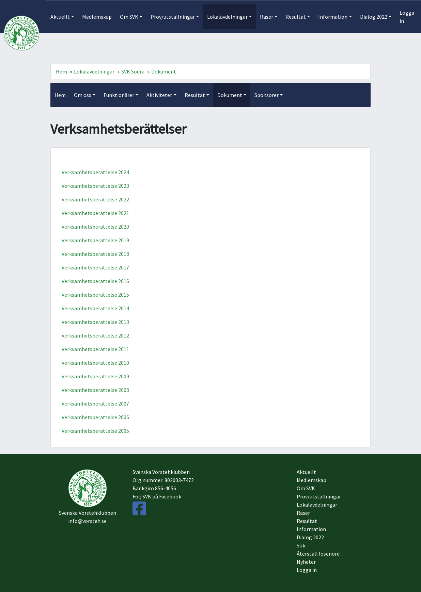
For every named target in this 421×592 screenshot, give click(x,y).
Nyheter (306, 561)
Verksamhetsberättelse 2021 (95, 213)
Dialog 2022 (310, 537)
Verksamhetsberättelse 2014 (95, 308)
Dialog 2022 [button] (373, 16)
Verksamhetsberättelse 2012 (95, 335)
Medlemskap (97, 16)
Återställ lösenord (318, 553)
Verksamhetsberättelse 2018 (95, 253)
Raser (303, 512)
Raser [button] (266, 16)
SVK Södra (132, 71)
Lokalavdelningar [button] (227, 16)
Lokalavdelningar (94, 71)
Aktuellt (306, 471)
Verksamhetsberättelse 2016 (95, 281)
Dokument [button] (229, 95)
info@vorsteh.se (87, 520)
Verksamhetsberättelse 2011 (95, 349)
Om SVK (306, 488)
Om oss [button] (82, 95)
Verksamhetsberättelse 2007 (95, 403)
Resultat (307, 520)
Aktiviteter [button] (159, 95)
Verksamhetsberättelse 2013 (95, 321)
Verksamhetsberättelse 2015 (95, 294)
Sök (301, 545)
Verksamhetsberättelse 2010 (95, 362)
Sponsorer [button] (266, 95)
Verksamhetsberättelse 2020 (95, 226)
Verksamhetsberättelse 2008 (95, 390)
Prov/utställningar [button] (173, 16)
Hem (61, 71)
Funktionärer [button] (119, 95)
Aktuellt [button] (60, 16)
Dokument (163, 71)
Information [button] (332, 16)
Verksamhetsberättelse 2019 (95, 240)
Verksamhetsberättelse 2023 (95, 185)
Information (311, 529)
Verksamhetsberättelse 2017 (95, 267)
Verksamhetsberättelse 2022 (95, 199)
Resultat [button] (295, 16)
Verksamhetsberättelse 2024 (95, 172)
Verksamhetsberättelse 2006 (95, 417)
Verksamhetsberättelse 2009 (95, 376)
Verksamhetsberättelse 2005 (95, 430)
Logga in (407, 16)
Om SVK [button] (129, 16)
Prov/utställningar (319, 496)
